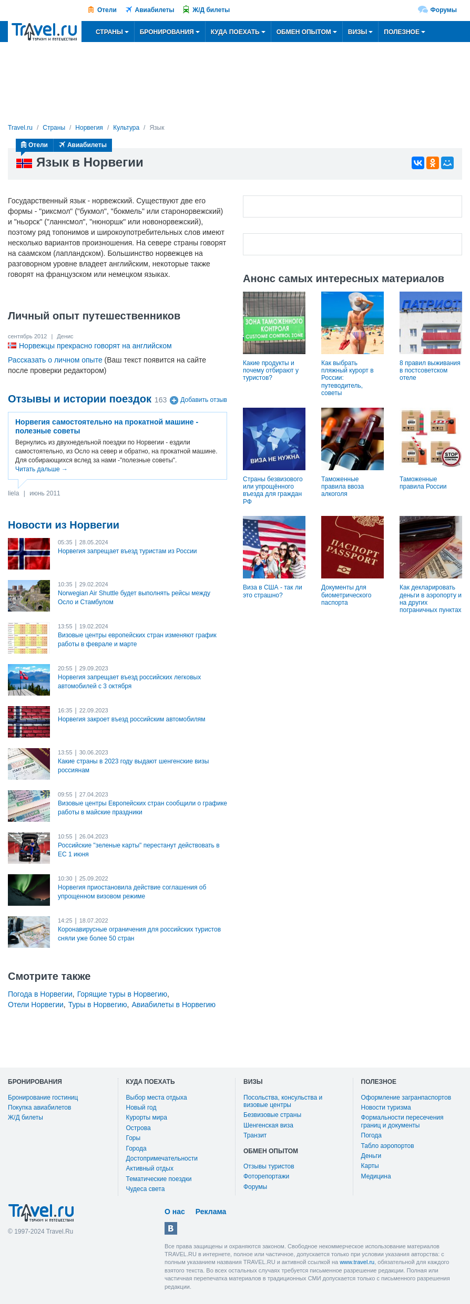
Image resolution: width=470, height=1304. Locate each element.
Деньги (371, 1156)
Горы (133, 1138)
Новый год (141, 1107)
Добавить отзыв (203, 400)
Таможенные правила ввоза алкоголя (342, 486)
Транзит (255, 1135)
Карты (370, 1166)
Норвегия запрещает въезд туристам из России (127, 551)
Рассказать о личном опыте (55, 360)
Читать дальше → (41, 469)
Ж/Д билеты (211, 10)
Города (136, 1148)
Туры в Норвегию (97, 1004)
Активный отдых (149, 1168)
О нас (175, 1211)
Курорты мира (146, 1117)
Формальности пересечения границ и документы (402, 1121)
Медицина (376, 1176)
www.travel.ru (357, 1262)
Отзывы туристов (268, 1166)
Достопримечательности (162, 1158)
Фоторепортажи (266, 1176)
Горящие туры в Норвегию (122, 994)
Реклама (211, 1211)
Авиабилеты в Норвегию (173, 1004)
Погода (371, 1135)
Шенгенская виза (268, 1125)
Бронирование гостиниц (43, 1097)
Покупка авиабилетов (39, 1107)
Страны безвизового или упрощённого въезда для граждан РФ (273, 490)
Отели (107, 10)
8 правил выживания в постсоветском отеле (430, 370)
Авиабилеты (155, 10)
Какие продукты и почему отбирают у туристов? (271, 370)
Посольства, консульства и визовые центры (282, 1101)
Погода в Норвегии (40, 994)
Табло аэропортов (387, 1146)
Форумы (444, 10)
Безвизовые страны (272, 1115)
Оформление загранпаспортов (406, 1097)
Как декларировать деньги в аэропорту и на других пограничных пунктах (431, 599)
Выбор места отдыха (156, 1097)
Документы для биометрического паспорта (346, 595)
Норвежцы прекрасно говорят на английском (95, 345)
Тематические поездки (159, 1179)
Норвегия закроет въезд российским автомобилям (132, 719)
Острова (138, 1128)
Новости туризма (386, 1107)
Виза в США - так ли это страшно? (272, 591)
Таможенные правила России (423, 482)
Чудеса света (145, 1189)
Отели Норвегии (36, 1004)
